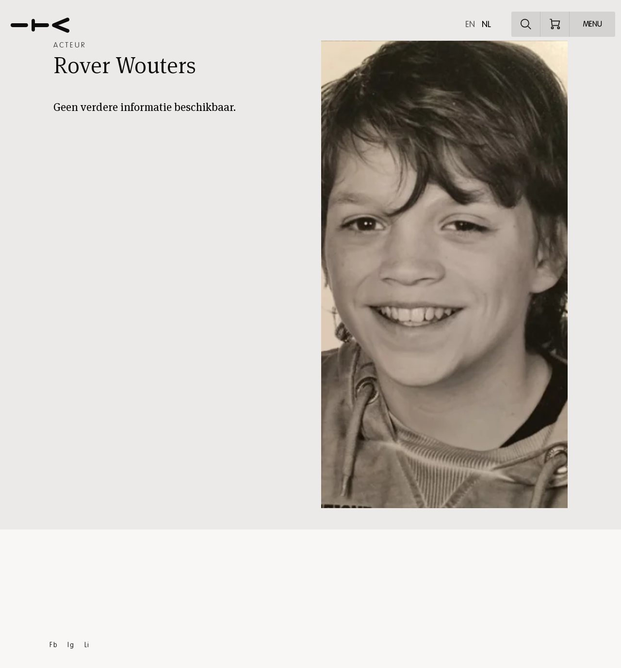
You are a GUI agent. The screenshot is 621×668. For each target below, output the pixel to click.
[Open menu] (592, 24)
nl (486, 24)
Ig (70, 645)
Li (87, 645)
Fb (53, 645)
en (470, 24)
